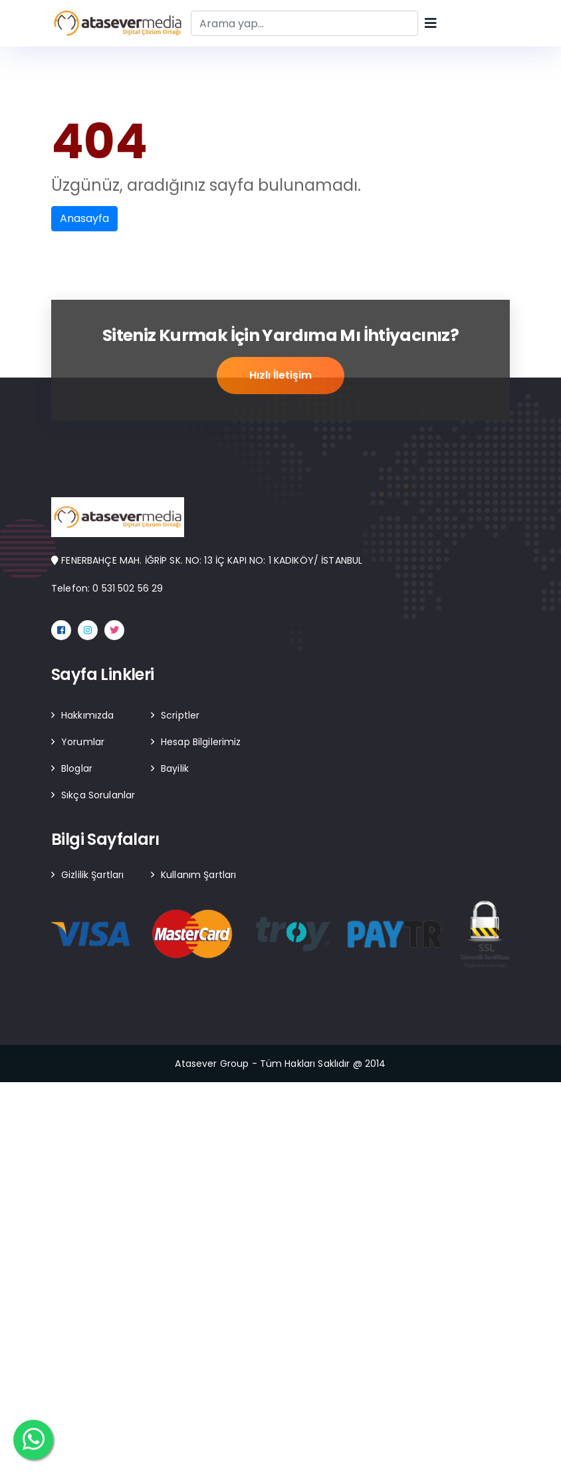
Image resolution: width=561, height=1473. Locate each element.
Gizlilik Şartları (92, 874)
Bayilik (175, 768)
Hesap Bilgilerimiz (201, 741)
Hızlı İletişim (280, 376)
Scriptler (180, 715)
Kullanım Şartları (198, 874)
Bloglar (76, 768)
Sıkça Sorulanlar (98, 795)
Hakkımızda (87, 715)
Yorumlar (82, 741)
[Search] (304, 23)
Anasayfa (84, 218)
